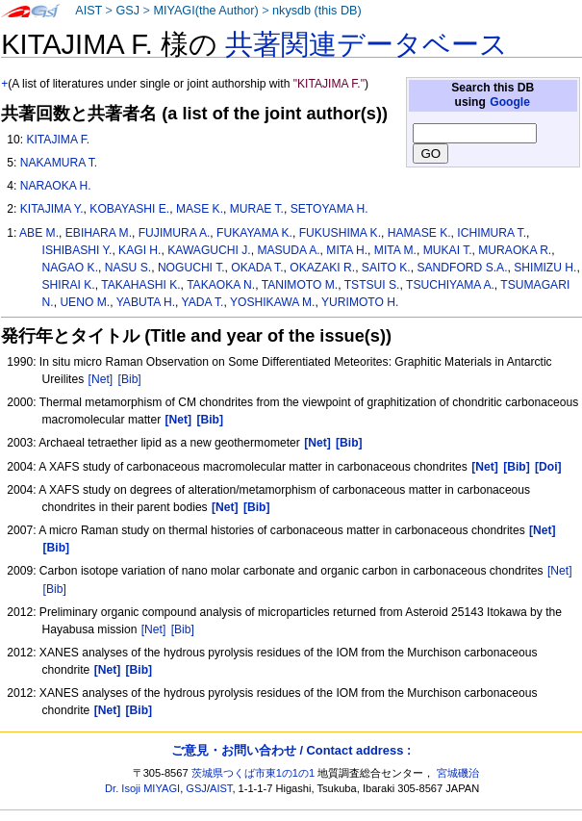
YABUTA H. (145, 302)
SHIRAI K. (68, 285)
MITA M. (395, 250)
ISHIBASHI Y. (77, 250)
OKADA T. (257, 267)
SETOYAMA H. (329, 209)
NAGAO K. (70, 267)
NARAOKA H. (55, 185)
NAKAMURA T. (58, 162)
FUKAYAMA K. (254, 233)
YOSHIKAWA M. (272, 302)
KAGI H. (139, 250)
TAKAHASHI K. (140, 285)
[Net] (101, 379)
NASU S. (128, 267)
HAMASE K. (419, 233)
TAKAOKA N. (221, 285)
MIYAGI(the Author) (205, 10)
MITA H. (346, 250)
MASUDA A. (288, 250)
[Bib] (129, 379)
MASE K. (199, 209)
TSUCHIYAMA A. (450, 285)
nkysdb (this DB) (317, 10)
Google (510, 102)
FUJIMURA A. (175, 233)
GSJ (127, 10)
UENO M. (85, 302)
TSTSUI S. (372, 285)
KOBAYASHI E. (129, 209)
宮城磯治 (458, 773)
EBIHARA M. (98, 233)
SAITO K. (386, 267)
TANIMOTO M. (300, 285)
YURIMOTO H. (359, 302)
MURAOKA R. (514, 250)
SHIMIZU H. (545, 267)
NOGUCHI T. (191, 267)
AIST (88, 10)
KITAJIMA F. (57, 139)
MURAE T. (257, 209)
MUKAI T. (447, 250)
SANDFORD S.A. (462, 267)
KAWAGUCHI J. (208, 250)
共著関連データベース (366, 44)
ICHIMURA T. (491, 233)
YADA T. (203, 302)
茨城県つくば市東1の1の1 (253, 773)
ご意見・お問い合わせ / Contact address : (291, 750)
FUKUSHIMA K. (340, 233)
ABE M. (39, 233)
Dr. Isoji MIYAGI (142, 788)
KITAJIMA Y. (52, 209)
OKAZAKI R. (322, 267)
